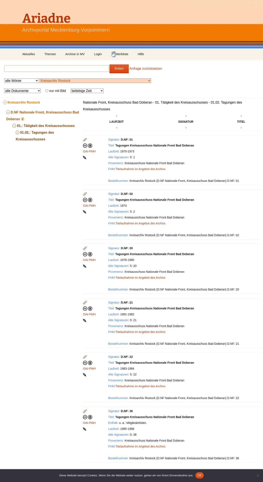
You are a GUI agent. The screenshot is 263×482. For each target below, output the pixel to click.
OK (199, 475)
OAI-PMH (89, 151)
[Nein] (258, 475)
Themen (50, 54)
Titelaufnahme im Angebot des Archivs (141, 169)
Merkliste (119, 54)
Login (98, 54)
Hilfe (141, 54)
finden (119, 68)
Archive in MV (75, 54)
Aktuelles (28, 54)
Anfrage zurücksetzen (146, 68)
